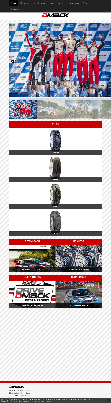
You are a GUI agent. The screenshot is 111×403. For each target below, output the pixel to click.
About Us (25, 3)
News (85, 3)
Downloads (74, 3)
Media (62, 3)
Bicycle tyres (39, 3)
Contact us (15, 9)
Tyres (51, 3)
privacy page (47, 401)
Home (13, 3)
